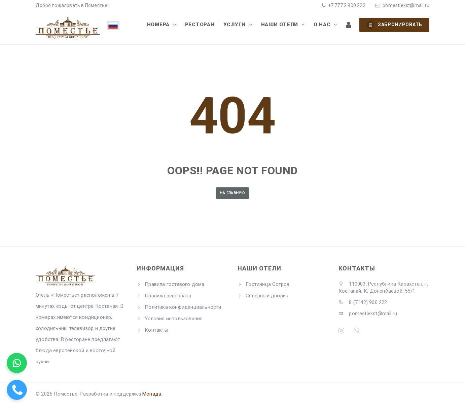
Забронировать (394, 25)
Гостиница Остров (267, 284)
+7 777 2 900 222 (346, 5)
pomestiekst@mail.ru (406, 5)
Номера (159, 25)
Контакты (156, 330)
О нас (323, 25)
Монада (151, 394)
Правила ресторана (168, 296)
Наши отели (280, 25)
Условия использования (174, 319)
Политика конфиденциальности (183, 307)
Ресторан (200, 25)
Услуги (235, 25)
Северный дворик (267, 296)
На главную (232, 193)
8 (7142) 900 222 (362, 302)
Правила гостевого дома (174, 284)
